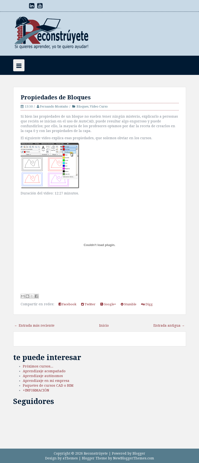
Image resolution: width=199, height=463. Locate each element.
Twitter (88, 304)
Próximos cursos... (38, 366)
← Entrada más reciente (34, 325)
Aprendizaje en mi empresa (46, 381)
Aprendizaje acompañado (44, 371)
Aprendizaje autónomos (43, 376)
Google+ (108, 304)
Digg (147, 304)
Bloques (82, 106)
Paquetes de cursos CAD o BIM (48, 385)
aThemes (70, 458)
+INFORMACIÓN (36, 390)
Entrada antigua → (169, 325)
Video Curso (99, 106)
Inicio (104, 325)
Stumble (128, 304)
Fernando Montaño (54, 106)
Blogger (139, 453)
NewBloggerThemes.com (133, 458)
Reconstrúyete (96, 453)
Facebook (67, 304)
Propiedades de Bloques (56, 97)
